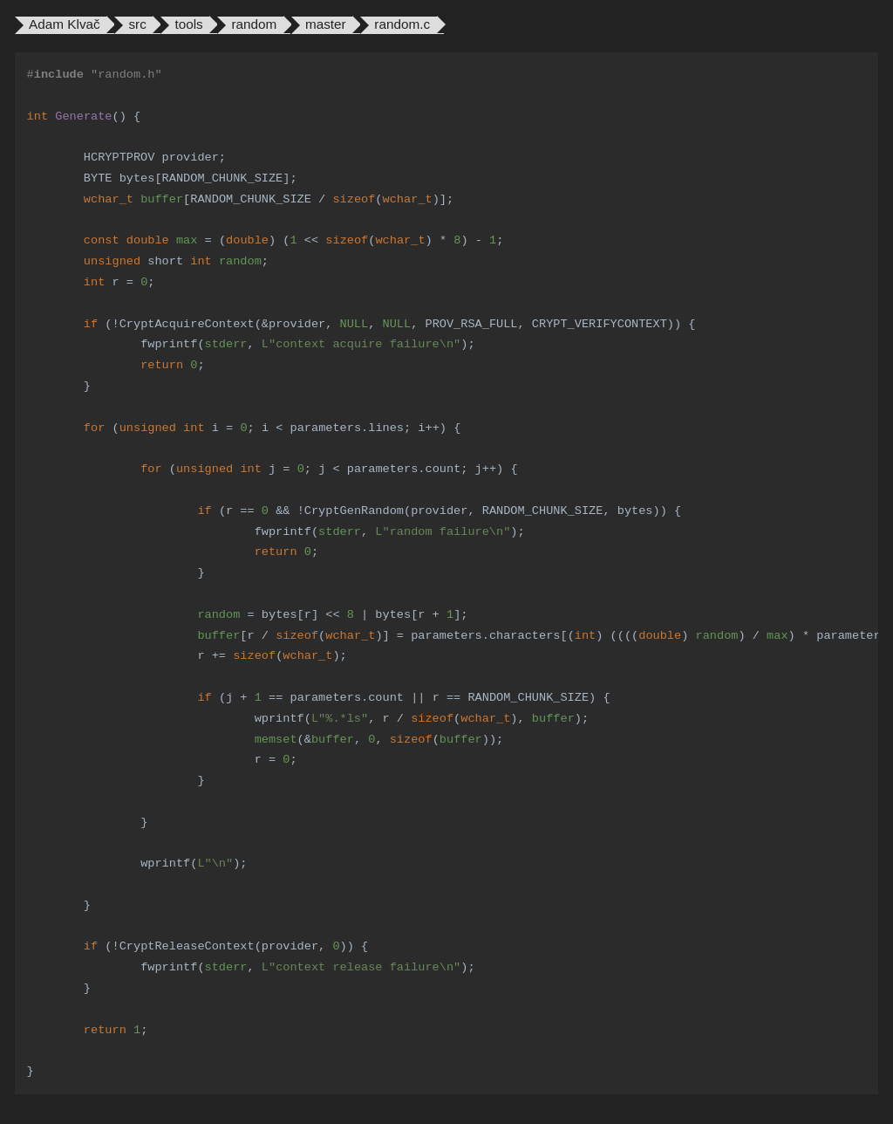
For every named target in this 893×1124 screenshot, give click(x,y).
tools (188, 24)
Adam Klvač (64, 24)
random (253, 24)
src (137, 24)
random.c (402, 24)
